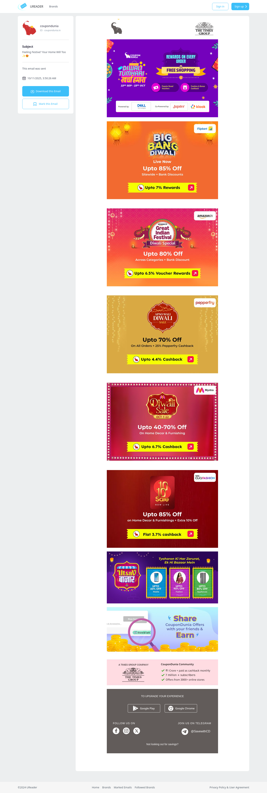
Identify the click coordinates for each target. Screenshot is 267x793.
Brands (53, 6)
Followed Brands (145, 787)
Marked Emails (123, 787)
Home (95, 787)
